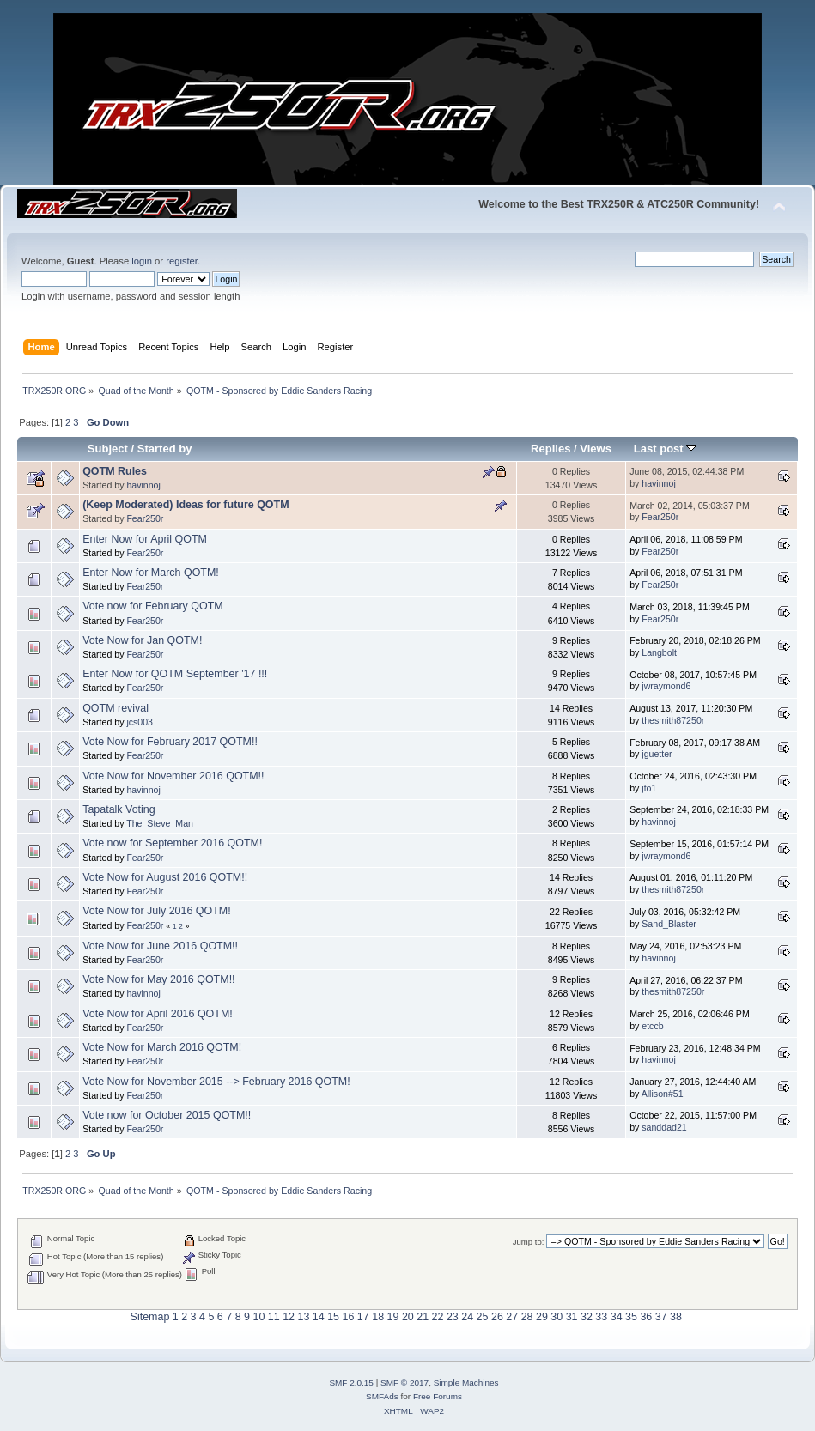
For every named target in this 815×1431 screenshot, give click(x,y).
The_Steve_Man (159, 823)
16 (349, 1317)
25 (483, 1317)
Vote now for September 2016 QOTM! (172, 843)
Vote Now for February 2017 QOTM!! (170, 742)
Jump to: (528, 1241)
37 (661, 1317)
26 (497, 1317)
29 (542, 1317)
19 (393, 1317)
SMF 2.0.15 (351, 1382)
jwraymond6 (666, 686)
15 (333, 1317)
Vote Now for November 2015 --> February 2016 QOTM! (216, 1082)
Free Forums (437, 1396)
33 (601, 1317)
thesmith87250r (673, 720)
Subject (108, 448)
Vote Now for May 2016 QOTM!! (158, 979)
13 (303, 1317)
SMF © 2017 (404, 1382)
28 (527, 1317)
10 (258, 1317)
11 (274, 1317)
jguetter (657, 754)
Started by (164, 448)
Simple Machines (466, 1382)
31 (572, 1317)
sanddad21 (664, 1127)
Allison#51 (663, 1093)
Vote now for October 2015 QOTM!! (166, 1115)
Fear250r (144, 518)
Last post (665, 448)
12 (289, 1317)
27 (512, 1317)
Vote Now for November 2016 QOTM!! (173, 776)
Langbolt (659, 652)
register (182, 261)
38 (676, 1317)
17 (363, 1317)
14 (319, 1317)
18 (378, 1317)
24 (467, 1317)
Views (595, 448)
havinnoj (143, 485)
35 (631, 1317)
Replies (550, 448)
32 (587, 1317)
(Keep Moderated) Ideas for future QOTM (185, 505)
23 (453, 1317)
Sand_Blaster (669, 924)
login (141, 261)
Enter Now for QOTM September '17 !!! (174, 674)
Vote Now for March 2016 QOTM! (161, 1047)
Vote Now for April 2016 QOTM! (157, 1014)
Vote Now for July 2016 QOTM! (156, 911)
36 (646, 1317)
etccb (652, 1026)
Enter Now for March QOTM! (150, 573)
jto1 (649, 788)
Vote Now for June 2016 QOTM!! (160, 946)
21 (423, 1317)
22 (438, 1317)
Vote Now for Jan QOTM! (142, 640)
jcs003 (139, 722)
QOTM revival (115, 708)
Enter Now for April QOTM (144, 539)
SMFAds (382, 1396)
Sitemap (150, 1317)
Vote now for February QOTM (152, 606)
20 (408, 1317)
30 (556, 1317)
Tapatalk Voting (118, 809)
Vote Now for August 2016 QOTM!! (164, 877)
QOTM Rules (114, 471)
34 (617, 1317)
